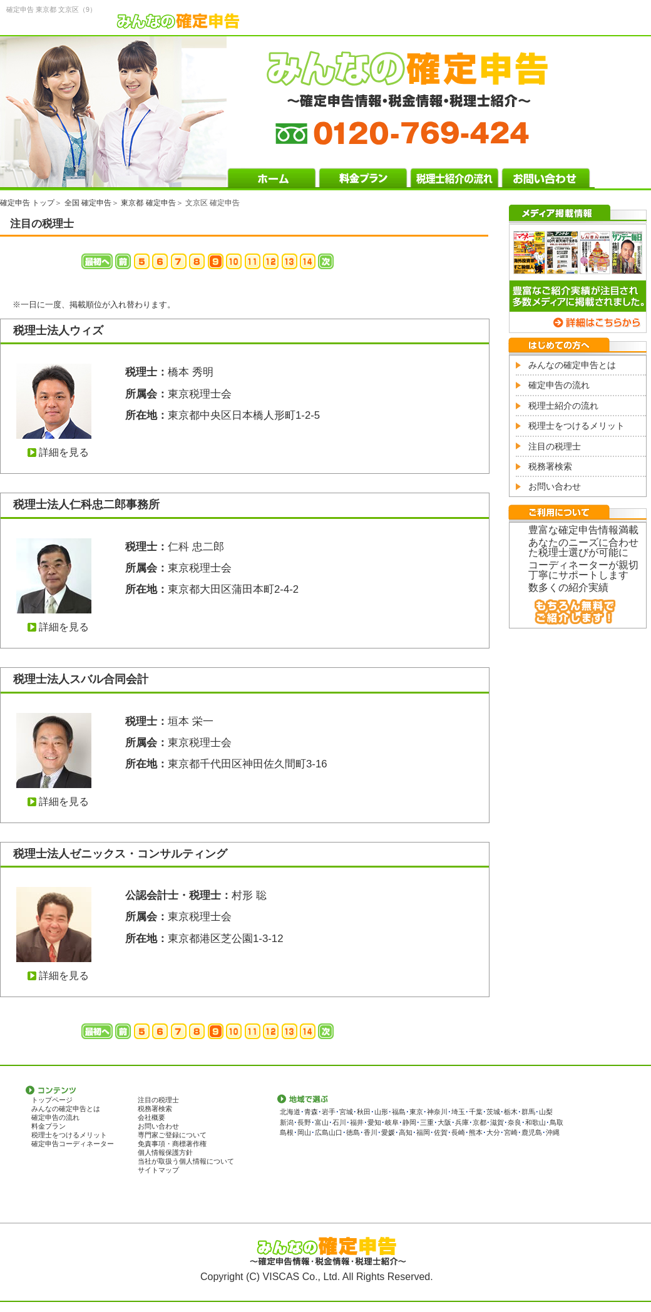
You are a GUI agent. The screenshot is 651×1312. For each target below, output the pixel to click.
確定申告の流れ (559, 385)
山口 (335, 1132)
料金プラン (48, 1126)
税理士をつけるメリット (576, 426)
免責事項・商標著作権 (172, 1143)
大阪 (444, 1122)
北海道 (290, 1111)
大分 (493, 1132)
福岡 (423, 1132)
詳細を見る (64, 452)
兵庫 (462, 1122)
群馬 (528, 1111)
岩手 (329, 1111)
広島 (322, 1132)
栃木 (511, 1111)
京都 (479, 1122)
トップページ (52, 1100)
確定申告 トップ (27, 202)
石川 (339, 1122)
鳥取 (556, 1122)
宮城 (346, 1111)
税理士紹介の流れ (563, 406)
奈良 (514, 1122)
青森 (311, 1111)
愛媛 (388, 1132)
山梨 (546, 1111)
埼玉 (458, 1111)
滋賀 (497, 1122)
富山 (322, 1122)
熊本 (476, 1132)
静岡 (409, 1122)
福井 (357, 1122)
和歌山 (535, 1122)
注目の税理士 (554, 446)
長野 (304, 1122)
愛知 (374, 1122)
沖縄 (553, 1132)
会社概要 (151, 1117)
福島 (399, 1111)
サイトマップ (158, 1170)
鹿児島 (531, 1132)
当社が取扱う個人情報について (186, 1161)
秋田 (364, 1111)
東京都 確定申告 (148, 202)
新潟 (287, 1122)
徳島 (353, 1132)
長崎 (458, 1132)
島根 (287, 1132)
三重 (427, 1122)
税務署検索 (550, 466)
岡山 (304, 1132)
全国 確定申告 (87, 202)
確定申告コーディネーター (72, 1143)
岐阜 (392, 1122)
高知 (406, 1132)
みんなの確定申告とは (572, 365)
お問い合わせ (554, 486)
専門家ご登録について (172, 1135)
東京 (416, 1111)
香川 (370, 1132)
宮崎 (511, 1132)
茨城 (493, 1111)
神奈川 (437, 1111)
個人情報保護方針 (165, 1152)
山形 (381, 1111)
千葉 (476, 1111)
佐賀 (441, 1132)
